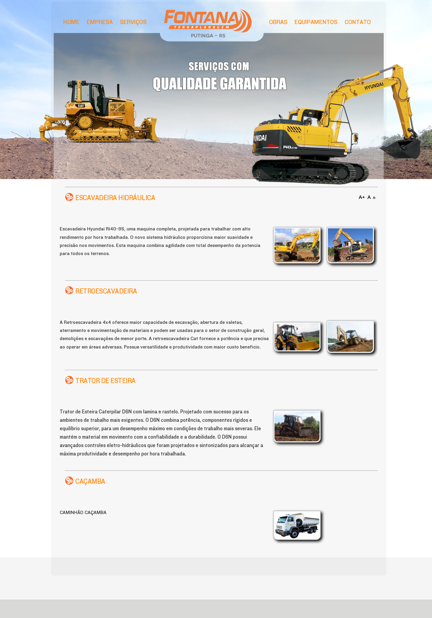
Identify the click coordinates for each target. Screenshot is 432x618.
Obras (278, 22)
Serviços (133, 22)
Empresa (100, 22)
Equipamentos (316, 22)
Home (71, 22)
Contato (358, 22)
